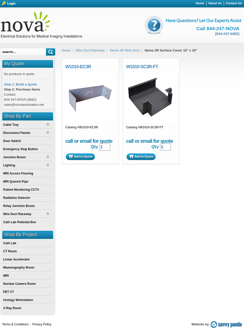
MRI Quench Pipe (15, 181)
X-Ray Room (12, 308)
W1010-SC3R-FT (142, 66)
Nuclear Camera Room (19, 284)
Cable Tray (11, 125)
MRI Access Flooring (18, 173)
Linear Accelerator (16, 259)
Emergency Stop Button (20, 149)
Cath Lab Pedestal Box (19, 222)
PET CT (8, 292)
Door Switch (12, 141)
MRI (6, 275)
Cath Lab (9, 243)
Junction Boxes (14, 157)
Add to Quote (80, 156)
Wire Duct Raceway (90, 50)
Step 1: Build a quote (20, 84)
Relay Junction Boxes (19, 206)
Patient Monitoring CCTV (21, 189)
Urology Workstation (18, 300)
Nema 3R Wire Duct (124, 50)
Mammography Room (19, 267)
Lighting (9, 165)
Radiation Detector (16, 198)
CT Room (10, 251)
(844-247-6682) (227, 34)
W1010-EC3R (78, 66)
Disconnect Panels (16, 133)
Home (66, 50)
